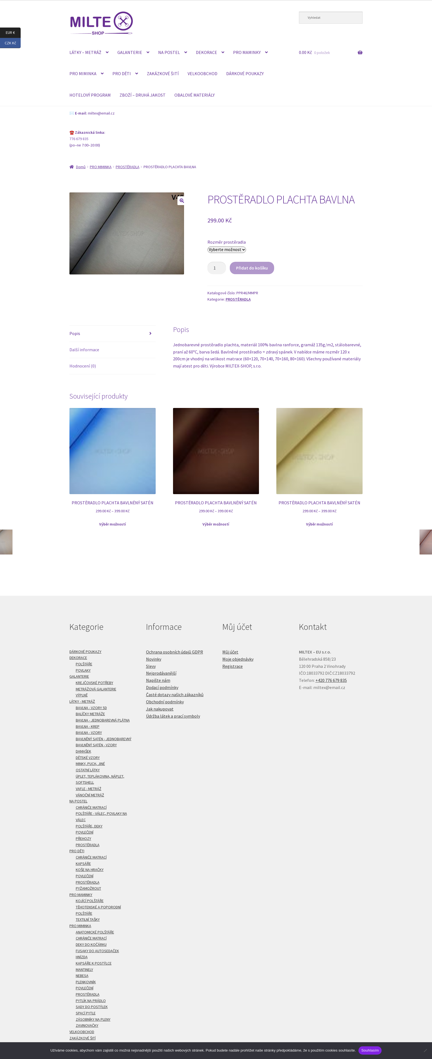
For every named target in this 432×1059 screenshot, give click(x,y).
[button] (181, 200)
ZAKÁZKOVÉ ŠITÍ (163, 73)
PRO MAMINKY (247, 52)
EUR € (13, 33)
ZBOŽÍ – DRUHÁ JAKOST (143, 95)
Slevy (151, 666)
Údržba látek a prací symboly (173, 716)
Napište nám (158, 680)
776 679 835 (78, 138)
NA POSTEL (169, 52)
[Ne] (425, 1050)
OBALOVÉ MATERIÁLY (194, 95)
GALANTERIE (129, 52)
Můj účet (230, 652)
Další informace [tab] (84, 349)
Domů (81, 166)
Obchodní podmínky (165, 701)
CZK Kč (13, 43)
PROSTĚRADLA (127, 166)
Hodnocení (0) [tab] (82, 366)
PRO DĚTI (121, 73)
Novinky (153, 659)
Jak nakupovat (160, 709)
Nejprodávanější (161, 673)
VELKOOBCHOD (202, 73)
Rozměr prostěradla (226, 242)
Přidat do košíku (252, 268)
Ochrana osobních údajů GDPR (174, 652)
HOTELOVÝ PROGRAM (90, 95)
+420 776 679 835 (331, 680)
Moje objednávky (237, 659)
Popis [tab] (74, 333)
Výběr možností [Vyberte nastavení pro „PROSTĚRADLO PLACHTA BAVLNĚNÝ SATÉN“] (112, 524)
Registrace (232, 666)
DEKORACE (206, 52)
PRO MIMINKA (82, 73)
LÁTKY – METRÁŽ (85, 52)
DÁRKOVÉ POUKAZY (245, 73)
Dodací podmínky (162, 687)
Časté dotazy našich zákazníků (175, 694)
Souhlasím (370, 1050)
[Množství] (216, 268)
